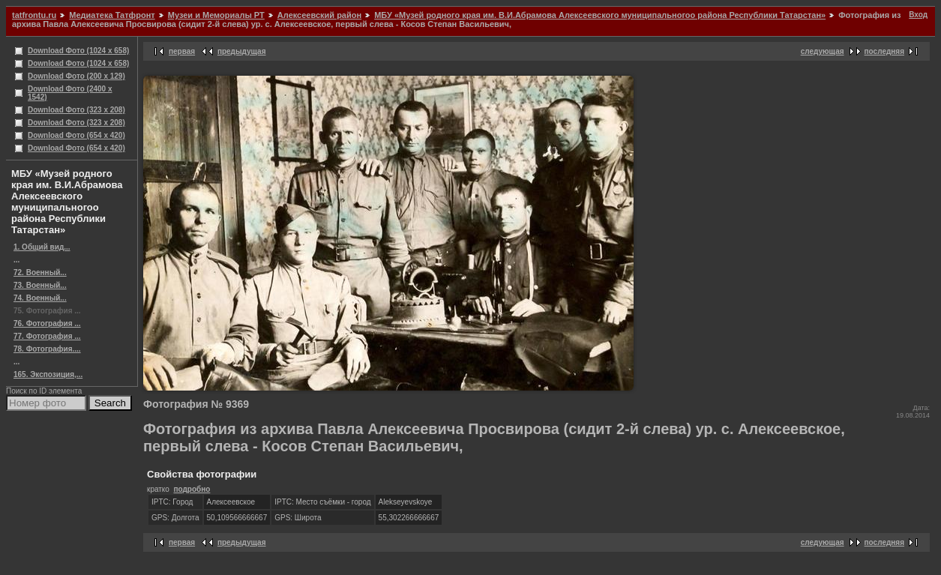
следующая (822, 51)
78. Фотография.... (47, 349)
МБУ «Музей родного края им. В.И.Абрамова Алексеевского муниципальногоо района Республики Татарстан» (600, 14)
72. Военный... (40, 272)
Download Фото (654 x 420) (76, 135)
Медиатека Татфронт (111, 14)
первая (182, 51)
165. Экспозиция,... (47, 374)
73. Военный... (40, 285)
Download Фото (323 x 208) (76, 110)
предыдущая (241, 51)
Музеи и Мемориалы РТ (216, 14)
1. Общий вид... (41, 247)
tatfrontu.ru (34, 14)
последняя (884, 51)
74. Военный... (40, 298)
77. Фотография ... (47, 336)
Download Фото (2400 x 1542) (70, 93)
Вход (918, 14)
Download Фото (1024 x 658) (78, 50)
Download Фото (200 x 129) (76, 76)
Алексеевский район (319, 14)
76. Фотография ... (47, 323)
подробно (191, 489)
